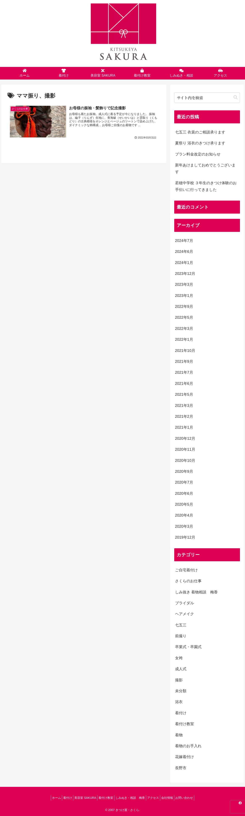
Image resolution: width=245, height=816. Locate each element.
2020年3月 (184, 526)
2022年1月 (184, 339)
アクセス (156, 797)
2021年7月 (184, 372)
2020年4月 (184, 515)
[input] (207, 97)
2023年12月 (185, 274)
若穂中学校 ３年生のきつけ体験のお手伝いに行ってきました (206, 186)
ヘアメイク (184, 614)
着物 (179, 735)
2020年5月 (184, 504)
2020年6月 (184, 493)
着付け (180, 713)
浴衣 (179, 702)
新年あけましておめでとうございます (205, 168)
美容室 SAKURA (82, 797)
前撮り (180, 636)
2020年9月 (184, 471)
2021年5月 (184, 394)
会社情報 (172, 797)
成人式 (180, 669)
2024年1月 (184, 263)
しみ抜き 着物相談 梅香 (196, 592)
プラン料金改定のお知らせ (197, 154)
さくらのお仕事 (188, 581)
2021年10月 (185, 351)
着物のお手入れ (188, 746)
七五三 (180, 625)
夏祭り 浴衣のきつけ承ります (200, 143)
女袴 (179, 658)
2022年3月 (184, 328)
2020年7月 (184, 482)
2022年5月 (184, 317)
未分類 (180, 691)
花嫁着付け (184, 757)
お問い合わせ (191, 797)
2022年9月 (184, 306)
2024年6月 (184, 251)
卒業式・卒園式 (188, 647)
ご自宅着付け (186, 570)
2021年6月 (184, 383)
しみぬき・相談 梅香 (131, 797)
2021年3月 (184, 405)
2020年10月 (185, 460)
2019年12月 (185, 537)
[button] (235, 97)
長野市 (180, 768)
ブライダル (184, 603)
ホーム (49, 797)
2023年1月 (184, 296)
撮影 (179, 680)
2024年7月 (184, 241)
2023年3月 (184, 284)
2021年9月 (184, 361)
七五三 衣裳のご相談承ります (200, 132)
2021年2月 (184, 416)
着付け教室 (184, 724)
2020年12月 (185, 438)
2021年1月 (184, 427)
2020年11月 (185, 449)
